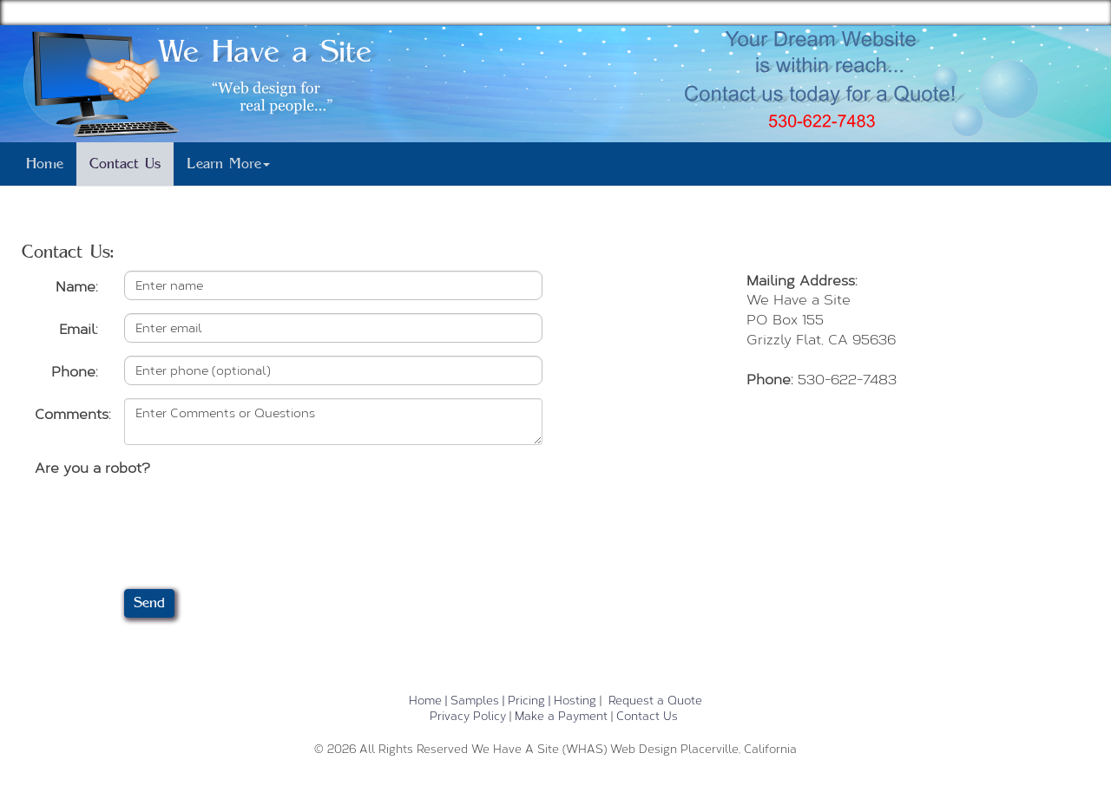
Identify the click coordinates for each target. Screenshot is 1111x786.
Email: (78, 328)
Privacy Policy (468, 716)
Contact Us (125, 164)
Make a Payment (561, 716)
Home (44, 164)
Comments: (73, 413)
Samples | (477, 700)
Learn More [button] (228, 164)
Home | (428, 700)
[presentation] (167, 515)
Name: (77, 286)
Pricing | (529, 700)
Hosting (575, 700)
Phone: (74, 371)
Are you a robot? (92, 467)
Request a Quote (655, 700)
